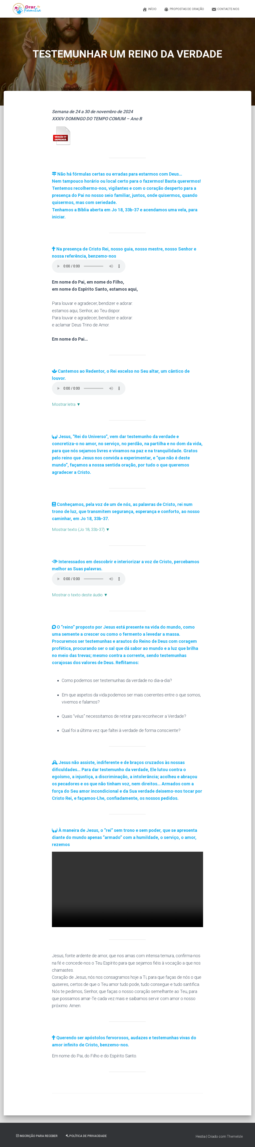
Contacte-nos (225, 9)
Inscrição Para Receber (37, 1135)
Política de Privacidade (86, 1135)
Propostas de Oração (184, 9)
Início (149, 9)
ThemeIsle (235, 1136)
